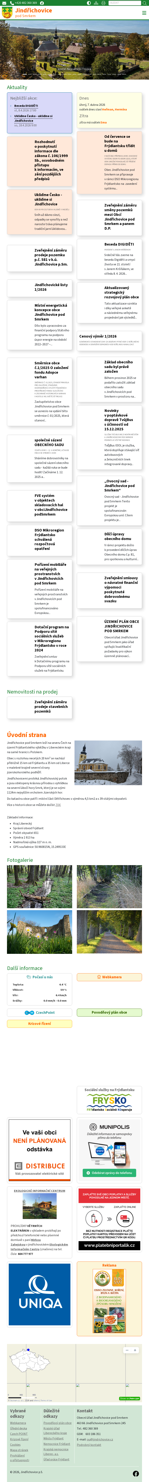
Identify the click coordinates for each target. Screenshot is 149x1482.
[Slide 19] (119, 74)
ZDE (58, 805)
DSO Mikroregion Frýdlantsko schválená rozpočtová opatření (49, 540)
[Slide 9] (70, 74)
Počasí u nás (39, 988)
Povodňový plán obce (109, 1012)
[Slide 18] (114, 74)
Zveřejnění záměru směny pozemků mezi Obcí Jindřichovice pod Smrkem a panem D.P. (120, 217)
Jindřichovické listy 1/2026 (51, 287)
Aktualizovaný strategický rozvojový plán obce (121, 292)
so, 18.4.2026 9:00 (33, 121)
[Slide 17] (109, 74)
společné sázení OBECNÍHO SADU (49, 443)
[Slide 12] (84, 74)
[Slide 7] (60, 74)
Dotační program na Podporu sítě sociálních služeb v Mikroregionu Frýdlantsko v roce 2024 (52, 638)
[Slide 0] (25, 74)
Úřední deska (18, 1428)
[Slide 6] (55, 74)
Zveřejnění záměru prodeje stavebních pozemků (51, 706)
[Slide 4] (45, 74)
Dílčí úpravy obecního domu (117, 536)
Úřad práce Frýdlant (56, 1459)
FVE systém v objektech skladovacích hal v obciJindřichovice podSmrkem (51, 505)
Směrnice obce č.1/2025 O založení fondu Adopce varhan (51, 370)
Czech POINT (19, 1434)
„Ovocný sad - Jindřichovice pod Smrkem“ (119, 485)
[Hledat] (124, 3)
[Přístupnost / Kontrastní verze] (89, 3)
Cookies (15, 1445)
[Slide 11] (79, 74)
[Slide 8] (65, 74)
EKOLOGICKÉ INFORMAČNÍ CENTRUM (39, 1191)
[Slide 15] (99, 74)
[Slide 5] (50, 74)
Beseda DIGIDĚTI (119, 244)
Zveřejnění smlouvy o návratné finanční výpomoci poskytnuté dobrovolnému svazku (121, 589)
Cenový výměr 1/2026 (98, 336)
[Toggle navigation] (144, 13)
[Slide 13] (89, 74)
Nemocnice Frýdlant (56, 1444)
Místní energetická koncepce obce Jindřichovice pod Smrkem (51, 312)
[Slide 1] (30, 74)
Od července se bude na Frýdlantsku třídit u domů (119, 143)
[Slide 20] (124, 74)
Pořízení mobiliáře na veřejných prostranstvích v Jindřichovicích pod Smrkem (50, 574)
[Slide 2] (35, 74)
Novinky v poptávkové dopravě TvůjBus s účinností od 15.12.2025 (118, 420)
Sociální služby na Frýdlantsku (109, 1100)
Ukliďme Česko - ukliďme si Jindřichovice (48, 199)
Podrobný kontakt (89, 1445)
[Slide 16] (104, 74)
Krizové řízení (39, 1023)
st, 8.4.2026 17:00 (26, 108)
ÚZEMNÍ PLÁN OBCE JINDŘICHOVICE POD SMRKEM (121, 626)
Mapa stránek (19, 1450)
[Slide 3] (40, 74)
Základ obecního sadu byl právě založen (118, 366)
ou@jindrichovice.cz (100, 1439)
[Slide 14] (94, 74)
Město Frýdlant (53, 1438)
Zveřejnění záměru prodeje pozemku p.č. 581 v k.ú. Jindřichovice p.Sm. (51, 257)
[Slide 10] (74, 74)
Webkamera (109, 977)
